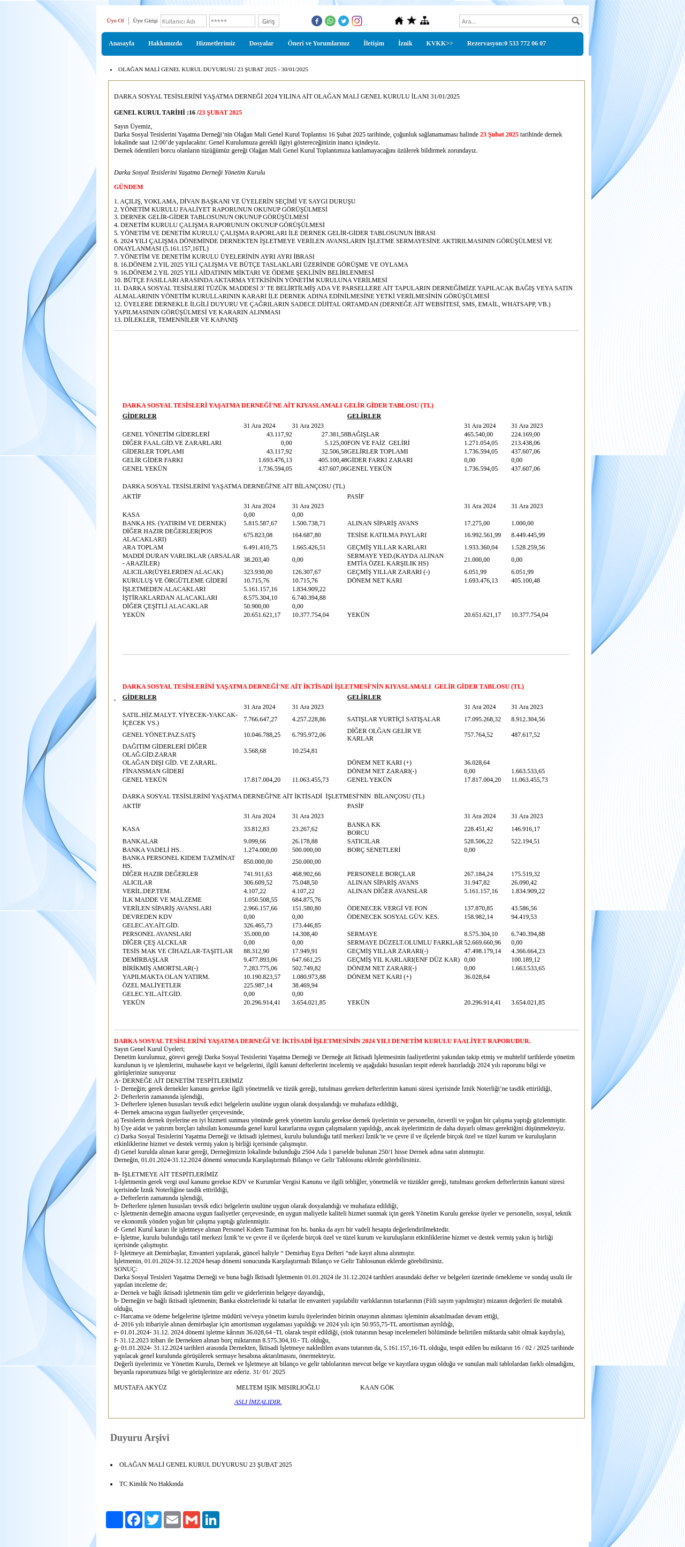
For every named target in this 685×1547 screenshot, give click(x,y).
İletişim (373, 43)
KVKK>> (440, 43)
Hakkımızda (165, 43)
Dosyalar (261, 43)
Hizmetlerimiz (215, 43)
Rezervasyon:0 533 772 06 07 (506, 43)
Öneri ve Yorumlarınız (319, 43)
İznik (405, 43)
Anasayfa (121, 43)
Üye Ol (115, 20)
